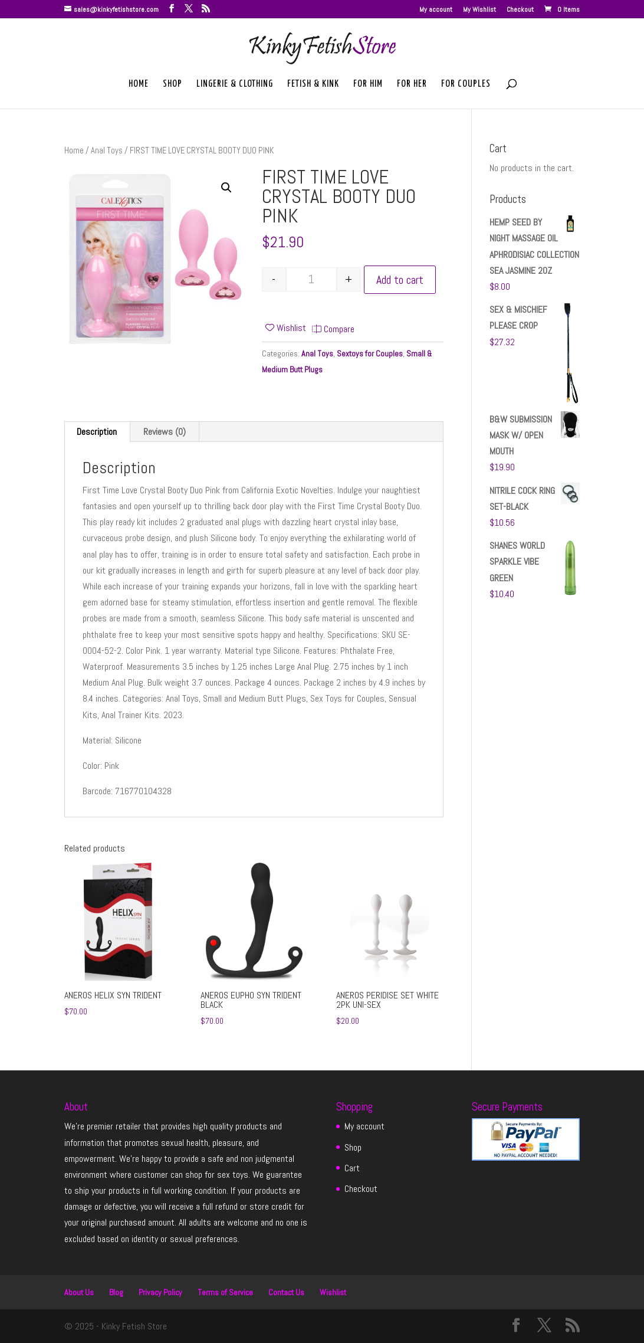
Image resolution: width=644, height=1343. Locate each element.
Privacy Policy (160, 1292)
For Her (412, 84)
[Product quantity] (311, 279)
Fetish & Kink (313, 84)
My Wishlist (479, 10)
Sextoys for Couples (370, 353)
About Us (79, 1292)
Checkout (520, 10)
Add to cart (399, 279)
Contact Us (286, 1292)
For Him (368, 84)
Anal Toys (107, 150)
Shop (172, 84)
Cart (352, 1168)
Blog (116, 1292)
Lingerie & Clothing (234, 84)
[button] (226, 187)
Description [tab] (97, 431)
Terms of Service (225, 1292)
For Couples (466, 84)
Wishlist (333, 1292)
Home (139, 84)
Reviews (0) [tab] (164, 431)
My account (435, 10)
